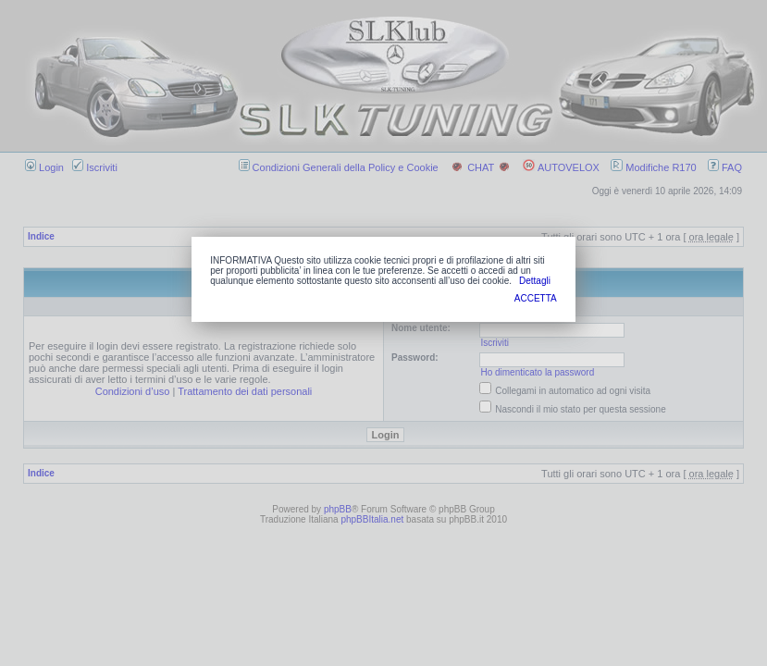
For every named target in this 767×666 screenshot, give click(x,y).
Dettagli (535, 281)
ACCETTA (535, 298)
